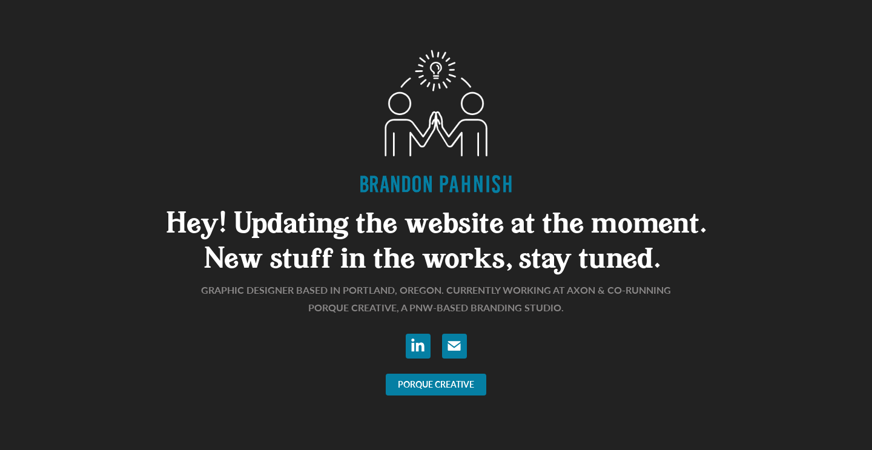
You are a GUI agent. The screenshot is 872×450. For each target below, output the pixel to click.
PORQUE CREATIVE (436, 384)
